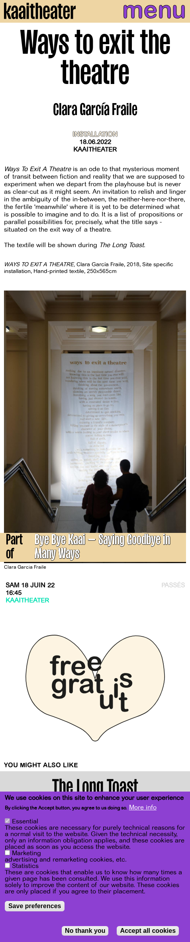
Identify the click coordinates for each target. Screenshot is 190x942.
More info (143, 808)
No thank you (85, 931)
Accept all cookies (148, 931)
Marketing (26, 854)
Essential (25, 822)
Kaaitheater (95, 150)
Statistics (25, 867)
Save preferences (34, 906)
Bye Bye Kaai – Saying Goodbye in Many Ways (102, 548)
